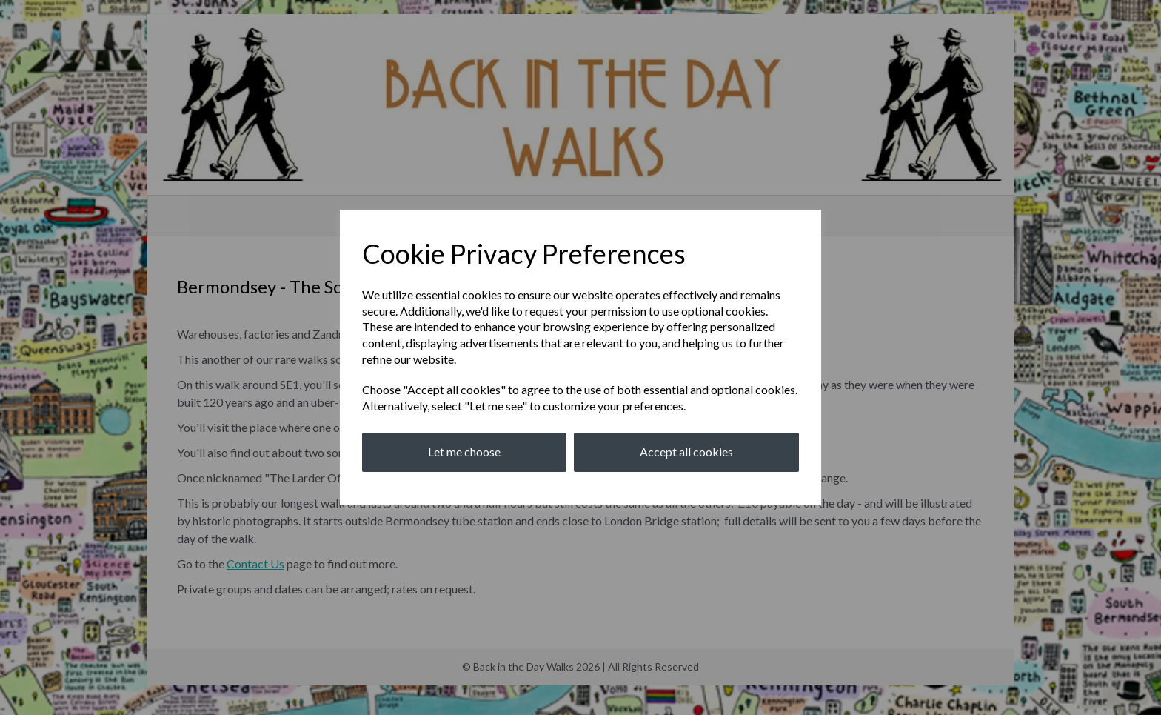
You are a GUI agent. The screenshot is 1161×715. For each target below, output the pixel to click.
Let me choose (464, 452)
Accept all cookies (686, 452)
